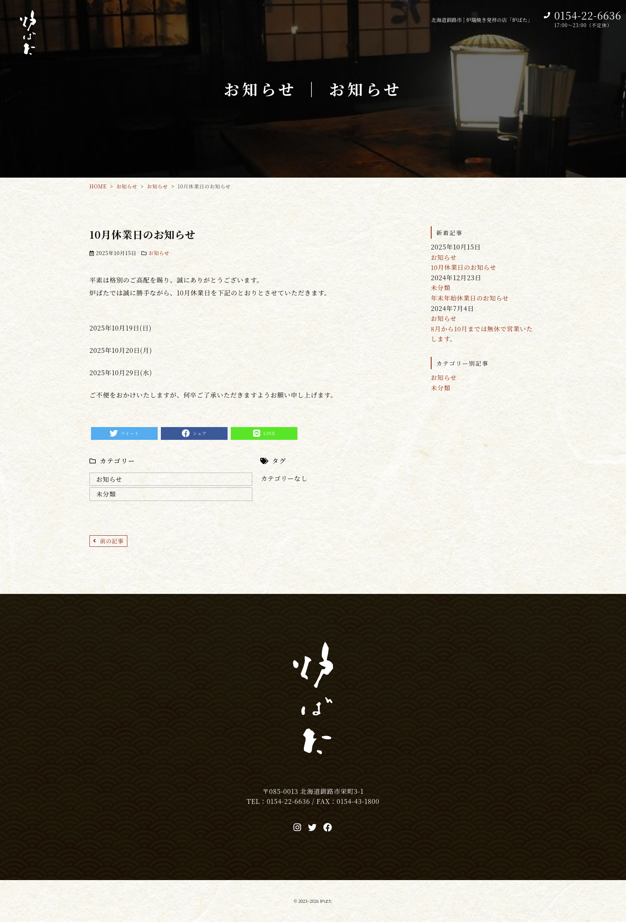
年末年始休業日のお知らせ (471, 298)
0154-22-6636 (587, 15)
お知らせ (159, 253)
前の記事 (112, 541)
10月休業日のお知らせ (464, 267)
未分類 (106, 494)
